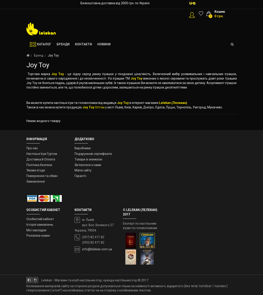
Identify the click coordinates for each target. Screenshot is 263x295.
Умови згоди (35, 170)
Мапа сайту (83, 170)
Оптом (100, 107)
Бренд (38, 55)
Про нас (32, 148)
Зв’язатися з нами (88, 165)
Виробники (83, 148)
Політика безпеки (39, 165)
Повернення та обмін (42, 176)
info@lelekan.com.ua (97, 249)
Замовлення (35, 181)
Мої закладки (36, 230)
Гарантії (80, 176)
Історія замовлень (39, 224)
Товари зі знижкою (88, 159)
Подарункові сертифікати (93, 154)
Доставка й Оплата (40, 159)
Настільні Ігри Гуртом (41, 154)
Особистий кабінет (40, 219)
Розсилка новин (38, 235)
